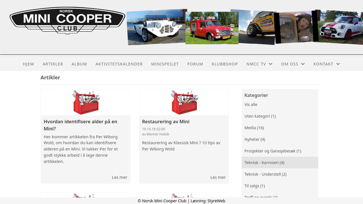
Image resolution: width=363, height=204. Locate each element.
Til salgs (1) (254, 185)
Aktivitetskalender (119, 64)
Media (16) (254, 127)
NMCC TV (259, 64)
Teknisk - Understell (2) (265, 174)
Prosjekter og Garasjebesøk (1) (272, 151)
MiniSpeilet (165, 64)
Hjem (28, 64)
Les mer (119, 177)
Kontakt (326, 64)
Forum (195, 64)
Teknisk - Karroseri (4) (264, 162)
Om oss (293, 64)
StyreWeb (216, 200)
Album (79, 64)
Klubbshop (225, 64)
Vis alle (250, 104)
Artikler (53, 64)
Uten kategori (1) (260, 116)
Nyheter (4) (254, 139)
